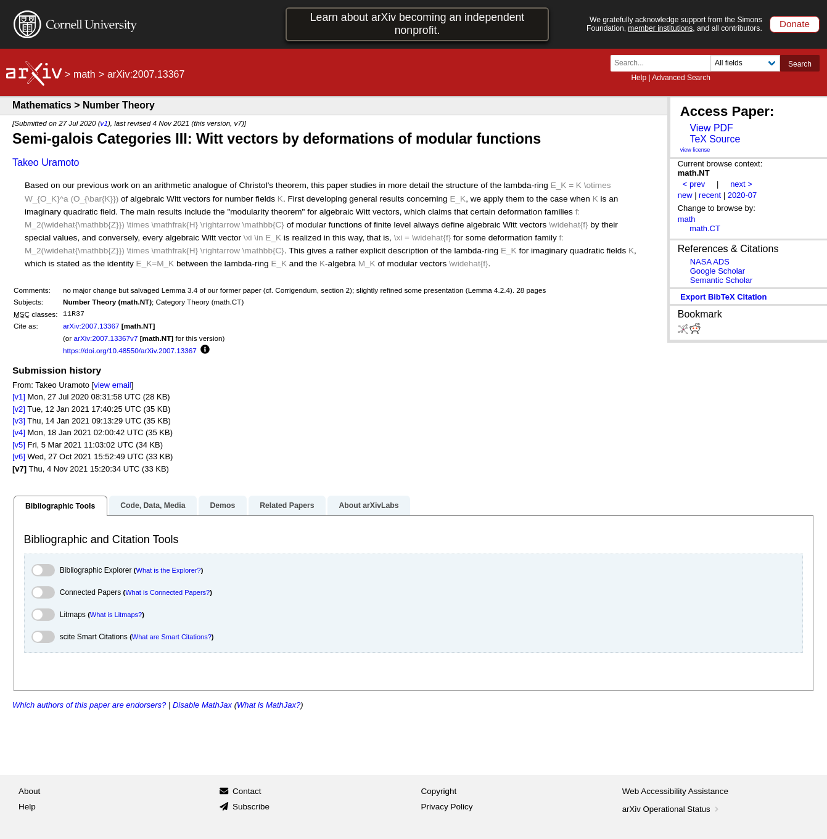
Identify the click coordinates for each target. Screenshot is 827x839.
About (29, 791)
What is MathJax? (268, 705)
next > (741, 184)
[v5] (18, 444)
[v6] (18, 456)
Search (800, 64)
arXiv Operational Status (672, 809)
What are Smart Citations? (172, 637)
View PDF (711, 128)
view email (112, 385)
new (685, 195)
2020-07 (742, 195)
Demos (222, 505)
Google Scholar (717, 271)
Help (638, 77)
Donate (795, 23)
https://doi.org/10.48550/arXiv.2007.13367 (130, 350)
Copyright (439, 791)
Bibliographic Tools (60, 506)
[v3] (18, 420)
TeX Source (714, 139)
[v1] (18, 396)
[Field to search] (745, 63)
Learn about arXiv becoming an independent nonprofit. (417, 23)
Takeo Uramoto (46, 162)
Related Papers (287, 505)
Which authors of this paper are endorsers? (89, 705)
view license (695, 150)
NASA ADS (710, 261)
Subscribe (250, 806)
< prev (694, 184)
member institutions (660, 28)
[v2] (18, 409)
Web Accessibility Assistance (675, 791)
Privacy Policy (447, 806)
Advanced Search (681, 77)
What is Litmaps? (116, 614)
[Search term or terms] (664, 63)
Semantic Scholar (721, 280)
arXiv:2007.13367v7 (105, 338)
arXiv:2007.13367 (91, 326)
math (84, 74)
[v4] (18, 432)
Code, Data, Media (152, 505)
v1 (104, 123)
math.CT (704, 228)
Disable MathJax (202, 705)
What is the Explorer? (168, 570)
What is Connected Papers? (167, 592)
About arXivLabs (368, 505)
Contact (246, 791)
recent (710, 195)
